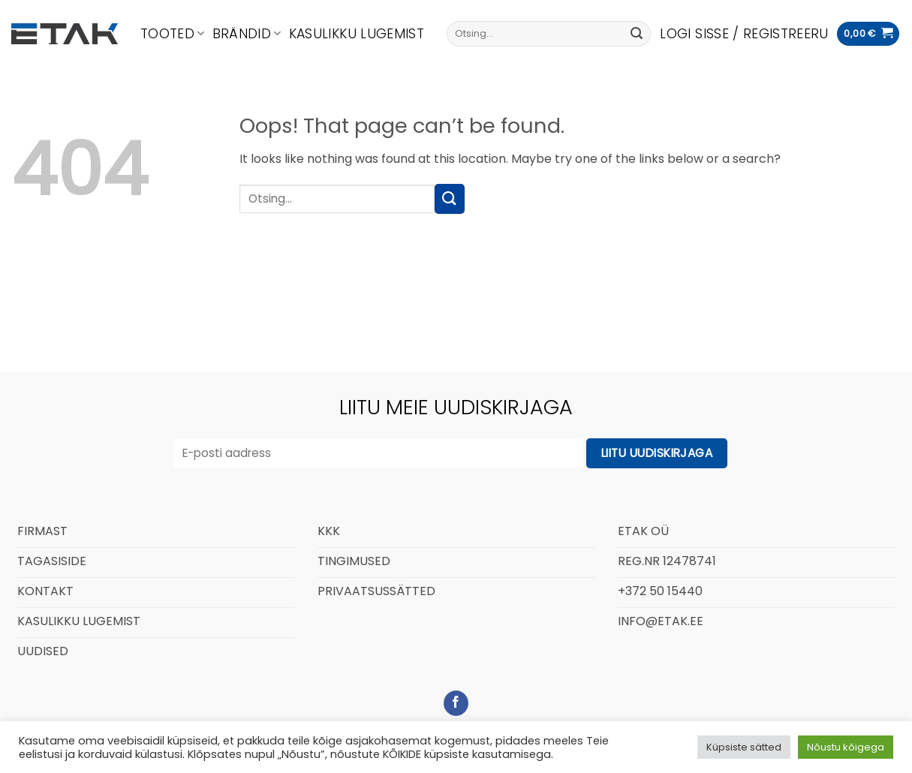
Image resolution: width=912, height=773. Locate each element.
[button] (744, 33)
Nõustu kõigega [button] (845, 747)
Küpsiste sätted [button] (743, 747)
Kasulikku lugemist (356, 34)
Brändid (246, 34)
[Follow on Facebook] (456, 703)
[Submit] (636, 34)
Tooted (172, 34)
